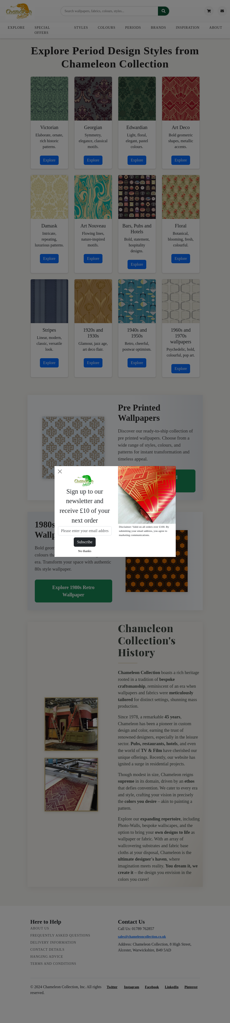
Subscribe (84, 542)
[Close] (60, 471)
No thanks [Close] (84, 551)
